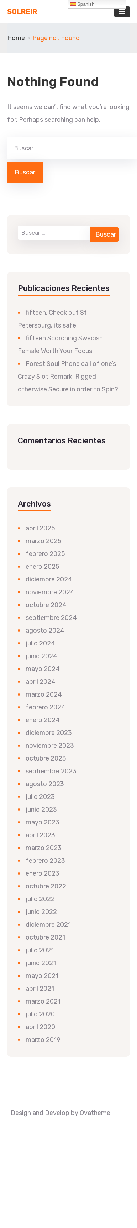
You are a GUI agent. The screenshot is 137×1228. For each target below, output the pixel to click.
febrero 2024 (45, 707)
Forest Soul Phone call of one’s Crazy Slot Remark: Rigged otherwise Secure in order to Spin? (68, 376)
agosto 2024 (45, 630)
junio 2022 (41, 912)
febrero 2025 (45, 554)
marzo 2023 (44, 848)
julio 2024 (40, 643)
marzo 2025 (44, 541)
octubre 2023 (46, 758)
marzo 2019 (43, 1040)
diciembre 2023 (49, 733)
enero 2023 (42, 873)
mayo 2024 (43, 669)
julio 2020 (40, 1014)
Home (16, 38)
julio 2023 (40, 797)
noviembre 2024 (50, 592)
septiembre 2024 (51, 618)
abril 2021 (40, 988)
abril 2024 (41, 682)
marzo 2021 (43, 1001)
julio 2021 (40, 950)
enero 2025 (42, 566)
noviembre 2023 (50, 746)
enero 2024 (43, 720)
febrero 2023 (45, 861)
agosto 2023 (45, 784)
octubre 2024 (46, 605)
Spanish (82, 4)
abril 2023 (40, 835)
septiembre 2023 (51, 771)
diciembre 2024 (49, 579)
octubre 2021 (45, 937)
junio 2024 (41, 656)
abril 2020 (40, 1027)
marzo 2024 (44, 694)
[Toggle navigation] (122, 11)
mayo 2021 (42, 976)
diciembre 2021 (48, 925)
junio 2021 (41, 963)
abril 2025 (40, 528)
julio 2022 (40, 899)
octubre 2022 (46, 886)
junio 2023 (41, 809)
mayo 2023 (42, 822)
